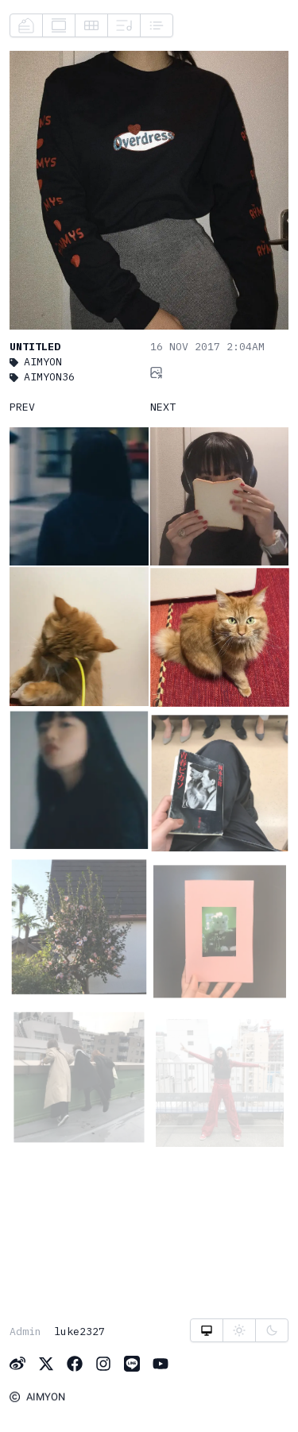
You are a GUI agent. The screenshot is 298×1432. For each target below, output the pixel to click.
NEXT (163, 406)
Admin (25, 1331)
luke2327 (79, 1331)
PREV (22, 406)
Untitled (35, 346)
